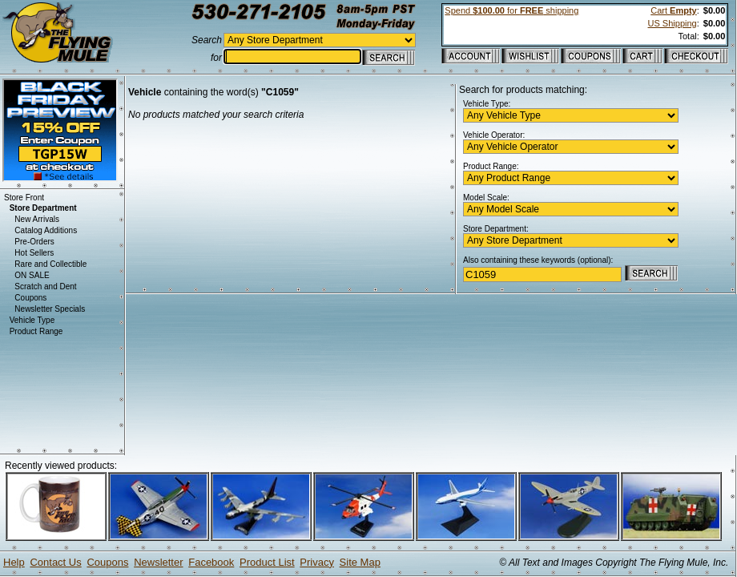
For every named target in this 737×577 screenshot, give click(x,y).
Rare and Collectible (50, 264)
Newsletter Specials (49, 309)
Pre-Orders (34, 241)
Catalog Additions (45, 230)
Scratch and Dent (45, 286)
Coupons (30, 297)
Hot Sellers (34, 252)
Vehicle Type (32, 320)
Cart (673, 10)
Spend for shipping (511, 10)
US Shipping (672, 23)
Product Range (36, 331)
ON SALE (31, 275)
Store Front (24, 197)
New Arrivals (36, 219)
